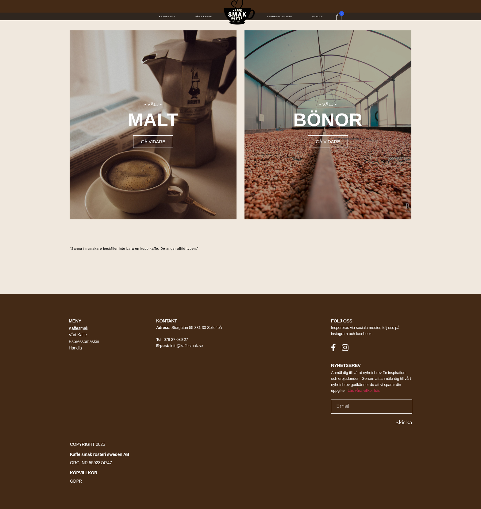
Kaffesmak (167, 16)
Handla (317, 16)
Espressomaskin (279, 16)
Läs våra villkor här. (364, 390)
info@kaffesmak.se (186, 345)
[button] (153, 141)
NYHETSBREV (345, 365)
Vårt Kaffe (203, 16)
